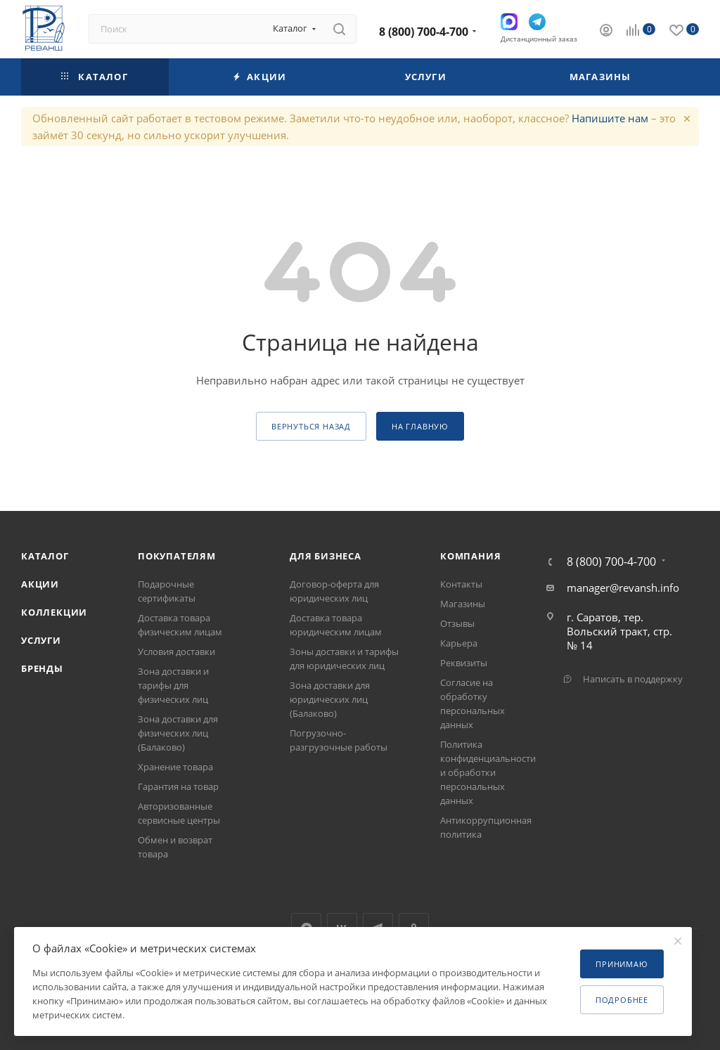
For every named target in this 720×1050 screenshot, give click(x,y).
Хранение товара (175, 766)
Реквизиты (463, 662)
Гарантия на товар (178, 786)
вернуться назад (311, 426)
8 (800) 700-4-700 (423, 31)
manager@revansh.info (623, 588)
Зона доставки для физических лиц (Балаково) (178, 733)
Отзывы (457, 623)
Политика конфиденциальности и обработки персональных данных (488, 772)
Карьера (458, 643)
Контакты (461, 584)
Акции (40, 584)
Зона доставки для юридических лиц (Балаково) (330, 699)
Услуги (41, 640)
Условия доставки (176, 651)
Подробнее (622, 999)
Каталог (45, 556)
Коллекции (54, 612)
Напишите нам (610, 118)
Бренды (42, 668)
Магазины (462, 603)
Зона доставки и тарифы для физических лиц (173, 685)
